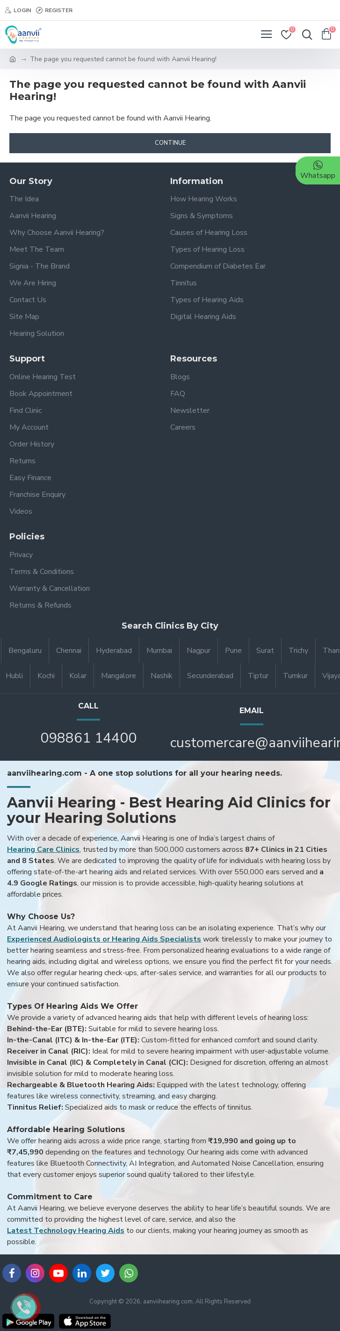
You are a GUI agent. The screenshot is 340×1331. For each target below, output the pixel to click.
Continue (170, 143)
